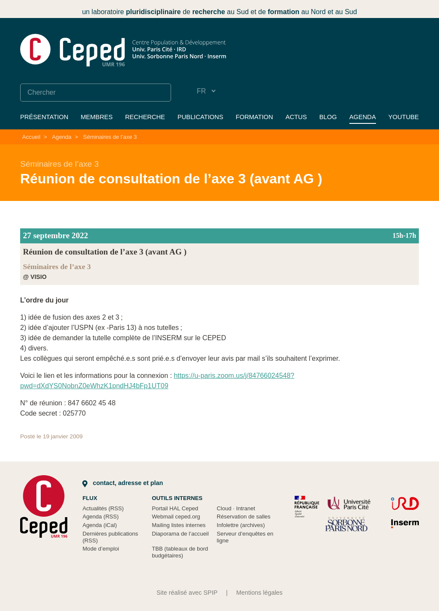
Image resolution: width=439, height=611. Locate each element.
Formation (254, 117)
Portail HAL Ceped (175, 508)
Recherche (145, 117)
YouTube (403, 117)
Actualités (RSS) (102, 508)
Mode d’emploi (100, 548)
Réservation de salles (244, 516)
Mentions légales (259, 592)
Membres (96, 117)
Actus (296, 117)
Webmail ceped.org (176, 516)
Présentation (44, 117)
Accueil (31, 137)
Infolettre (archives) (241, 525)
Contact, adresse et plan (122, 482)
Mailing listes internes (178, 525)
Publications (200, 117)
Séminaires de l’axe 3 (110, 137)
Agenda (362, 117)
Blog (328, 117)
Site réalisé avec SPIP (186, 592)
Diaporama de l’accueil (180, 533)
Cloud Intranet (236, 508)
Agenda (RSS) (100, 516)
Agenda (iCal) (99, 525)
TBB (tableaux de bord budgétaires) (180, 552)
